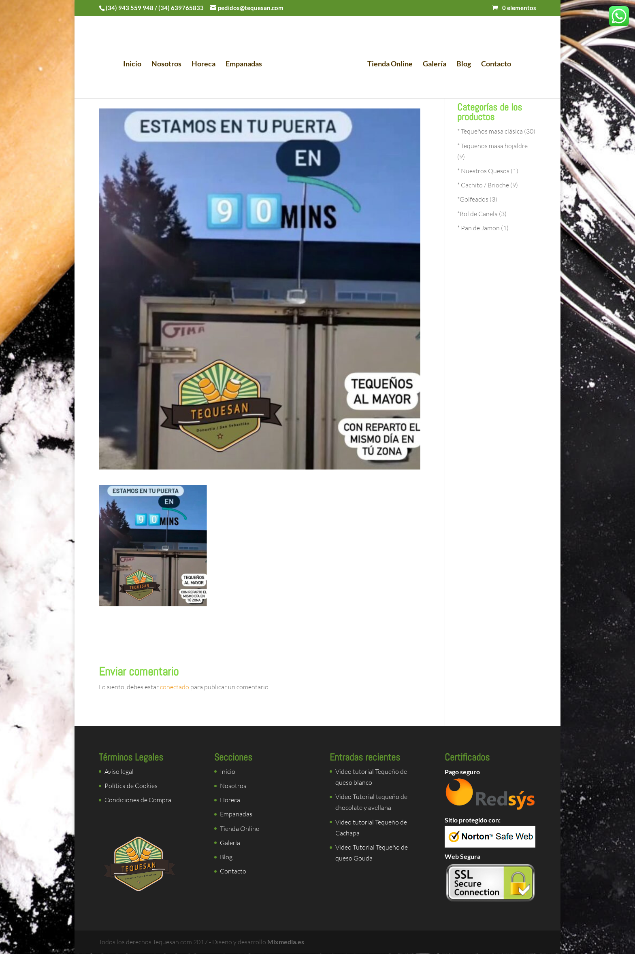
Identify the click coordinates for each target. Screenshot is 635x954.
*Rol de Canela (477, 214)
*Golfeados (472, 199)
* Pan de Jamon (478, 228)
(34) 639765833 (181, 7)
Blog (461, 63)
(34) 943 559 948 (129, 7)
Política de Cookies (131, 786)
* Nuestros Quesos (483, 171)
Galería (432, 63)
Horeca (206, 63)
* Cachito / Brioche (483, 185)
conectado (174, 687)
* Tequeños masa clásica (490, 131)
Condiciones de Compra (137, 800)
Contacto (494, 63)
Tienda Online (387, 63)
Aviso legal (119, 771)
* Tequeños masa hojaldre (492, 146)
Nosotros (169, 63)
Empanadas (246, 63)
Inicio (135, 63)
